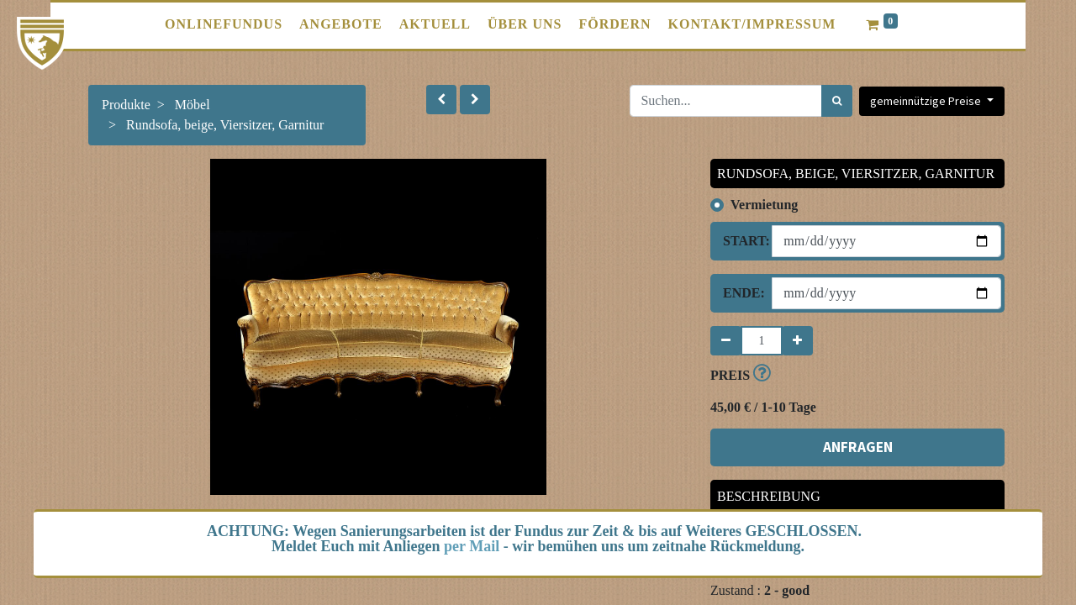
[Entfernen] (725, 340)
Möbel (192, 104)
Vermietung (764, 204)
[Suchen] (836, 101)
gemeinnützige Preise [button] (927, 100)
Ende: (741, 293)
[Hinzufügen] (797, 340)
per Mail (471, 546)
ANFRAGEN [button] (858, 447)
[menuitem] (223, 24)
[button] (441, 99)
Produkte (126, 104)
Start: (741, 241)
